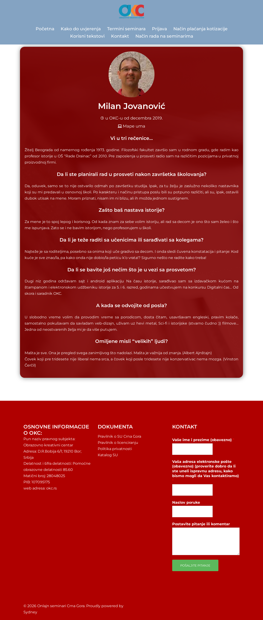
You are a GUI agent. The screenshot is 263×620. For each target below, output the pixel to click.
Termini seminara (126, 28)
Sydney (30, 612)
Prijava (159, 28)
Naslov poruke (186, 502)
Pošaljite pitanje (195, 565)
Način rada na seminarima (164, 36)
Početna (45, 28)
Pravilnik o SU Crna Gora (119, 436)
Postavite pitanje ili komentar (201, 524)
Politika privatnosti (115, 449)
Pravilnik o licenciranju (118, 442)
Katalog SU (108, 455)
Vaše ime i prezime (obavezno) (203, 440)
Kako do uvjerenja (81, 28)
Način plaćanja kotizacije (200, 28)
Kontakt (120, 36)
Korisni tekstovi (87, 36)
